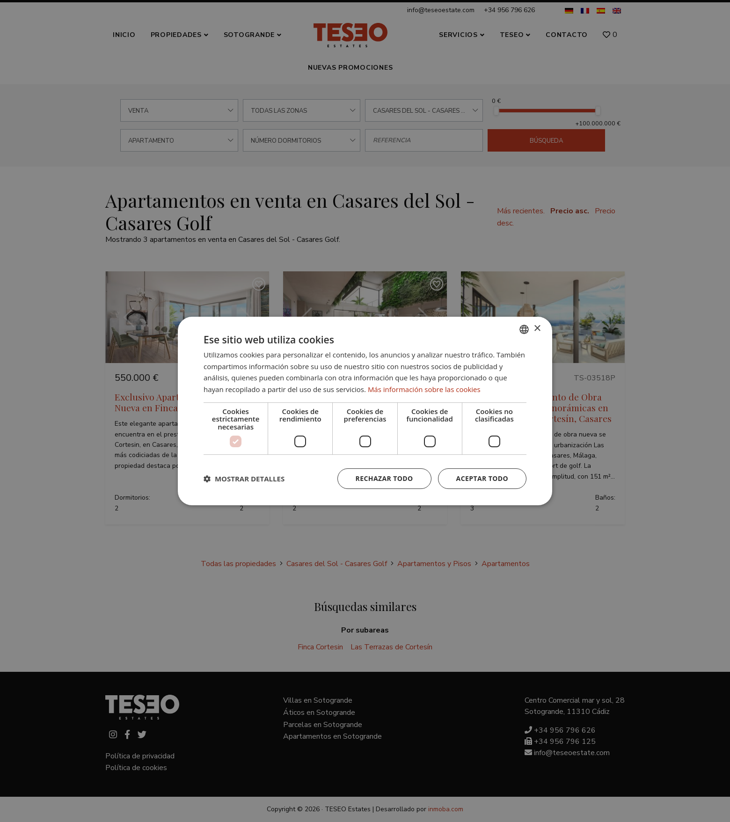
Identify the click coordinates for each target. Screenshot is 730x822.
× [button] (536, 328)
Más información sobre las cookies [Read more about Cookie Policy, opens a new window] (424, 389)
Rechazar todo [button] (384, 478)
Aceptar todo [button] (482, 478)
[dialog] (365, 411)
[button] (244, 478)
